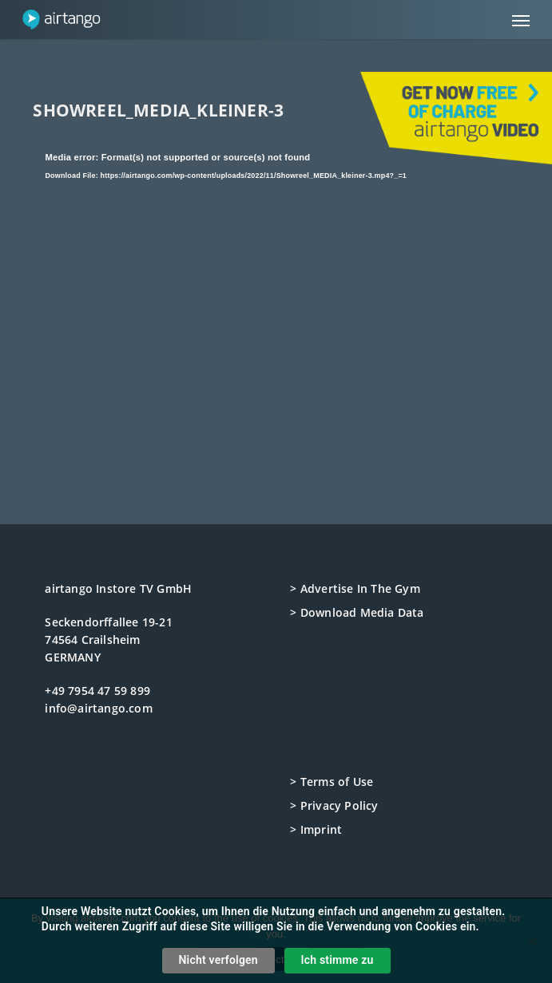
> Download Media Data (356, 612)
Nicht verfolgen (218, 959)
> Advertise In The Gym (354, 588)
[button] (521, 20)
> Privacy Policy (334, 805)
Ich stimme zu (337, 959)
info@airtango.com (98, 708)
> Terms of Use (331, 781)
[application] (275, 284)
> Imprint (316, 829)
